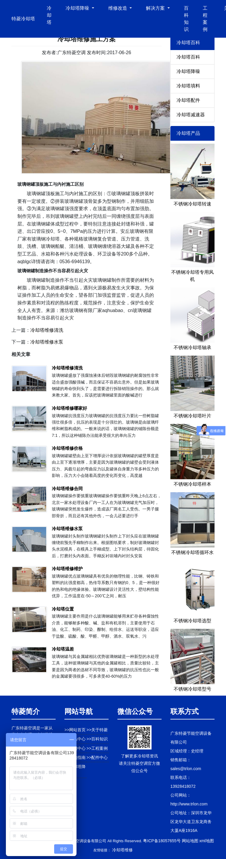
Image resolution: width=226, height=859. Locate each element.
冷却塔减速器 (191, 114)
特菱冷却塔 (23, 18)
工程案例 (205, 19)
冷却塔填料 (188, 85)
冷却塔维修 (122, 850)
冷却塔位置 (63, 608)
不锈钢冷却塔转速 (192, 203)
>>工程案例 (97, 748)
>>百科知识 (97, 739)
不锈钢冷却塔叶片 (192, 415)
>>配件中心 (97, 757)
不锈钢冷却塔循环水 (192, 552)
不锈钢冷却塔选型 (192, 620)
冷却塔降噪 (188, 71)
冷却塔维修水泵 (46, 341)
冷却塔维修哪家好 (69, 408)
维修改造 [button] (118, 8)
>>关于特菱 (97, 729)
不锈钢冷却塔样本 (192, 484)
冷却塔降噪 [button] (78, 8)
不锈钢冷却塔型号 (192, 688)
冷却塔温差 (63, 648)
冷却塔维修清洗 (46, 330)
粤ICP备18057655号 (162, 840)
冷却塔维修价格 (67, 448)
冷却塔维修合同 (67, 488)
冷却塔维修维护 (67, 568)
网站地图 (190, 840)
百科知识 (186, 19)
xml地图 (206, 840)
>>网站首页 (75, 729)
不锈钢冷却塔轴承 (192, 347)
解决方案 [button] (156, 8)
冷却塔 (49, 15)
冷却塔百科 (188, 56)
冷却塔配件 (188, 100)
